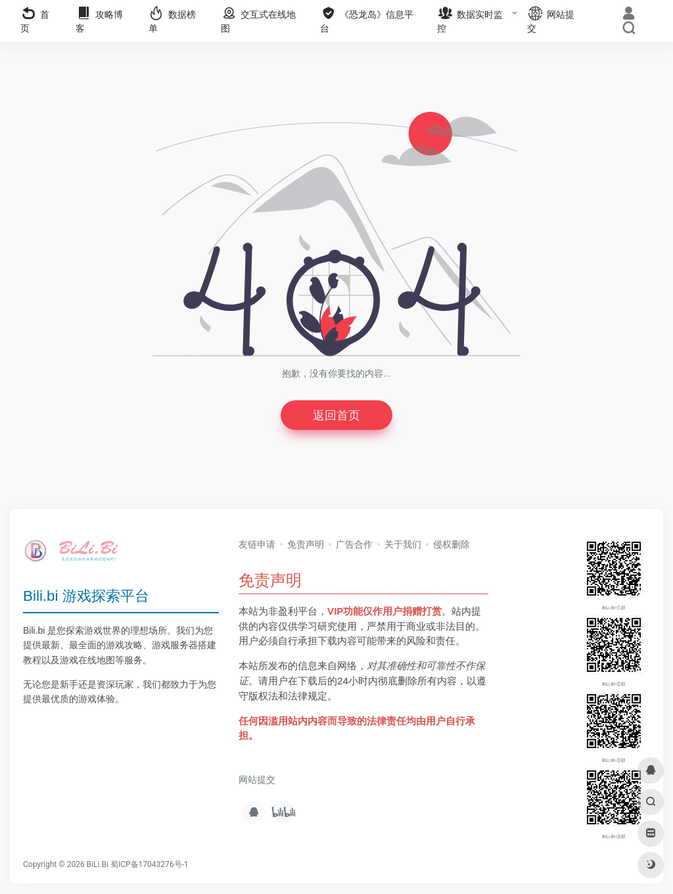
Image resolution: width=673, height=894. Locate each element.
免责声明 (305, 544)
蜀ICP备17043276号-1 (149, 864)
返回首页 (336, 415)
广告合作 (354, 544)
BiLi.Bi (97, 864)
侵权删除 (451, 544)
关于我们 (402, 544)
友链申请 (257, 544)
